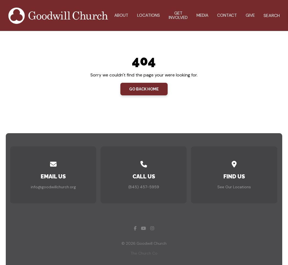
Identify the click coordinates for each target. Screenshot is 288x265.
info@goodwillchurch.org (53, 186)
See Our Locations (234, 186)
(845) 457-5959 (143, 186)
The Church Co (144, 253)
